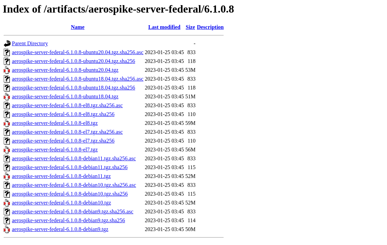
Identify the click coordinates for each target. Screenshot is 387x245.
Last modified (164, 27)
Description (210, 27)
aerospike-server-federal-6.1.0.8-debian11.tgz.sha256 (70, 167)
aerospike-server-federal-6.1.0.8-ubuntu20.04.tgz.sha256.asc (78, 52)
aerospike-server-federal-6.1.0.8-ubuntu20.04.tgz (65, 70)
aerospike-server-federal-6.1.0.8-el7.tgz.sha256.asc (67, 132)
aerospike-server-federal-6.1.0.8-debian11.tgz (61, 176)
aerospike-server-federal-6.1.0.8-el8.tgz (55, 123)
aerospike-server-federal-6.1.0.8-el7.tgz (55, 149)
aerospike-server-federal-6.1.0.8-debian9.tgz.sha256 (68, 220)
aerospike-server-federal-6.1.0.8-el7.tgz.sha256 (63, 141)
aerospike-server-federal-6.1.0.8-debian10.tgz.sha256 (70, 194)
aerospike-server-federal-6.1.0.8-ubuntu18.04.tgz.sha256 (73, 88)
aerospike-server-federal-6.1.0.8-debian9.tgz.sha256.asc (72, 211)
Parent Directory (30, 43)
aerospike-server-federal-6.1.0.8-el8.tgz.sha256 (63, 114)
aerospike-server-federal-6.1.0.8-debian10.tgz (61, 203)
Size (190, 27)
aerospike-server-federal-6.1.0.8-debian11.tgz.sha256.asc (74, 158)
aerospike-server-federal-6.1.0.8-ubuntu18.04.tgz (65, 96)
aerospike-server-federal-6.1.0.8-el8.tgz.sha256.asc (67, 105)
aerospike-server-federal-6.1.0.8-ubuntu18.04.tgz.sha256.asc (78, 79)
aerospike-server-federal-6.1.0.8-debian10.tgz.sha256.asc (74, 185)
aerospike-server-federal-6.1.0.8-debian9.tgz (60, 229)
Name (78, 27)
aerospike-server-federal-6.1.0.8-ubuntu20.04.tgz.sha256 (73, 61)
